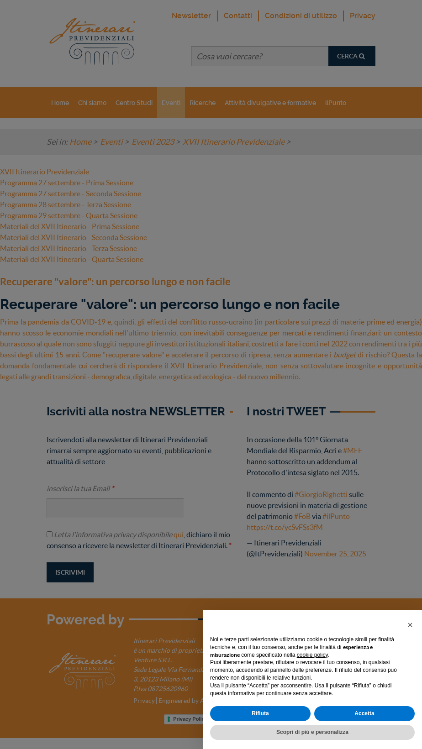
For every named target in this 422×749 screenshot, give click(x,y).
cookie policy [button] (312, 655)
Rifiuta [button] (260, 713)
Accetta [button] (364, 713)
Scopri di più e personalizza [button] (312, 732)
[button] (410, 625)
